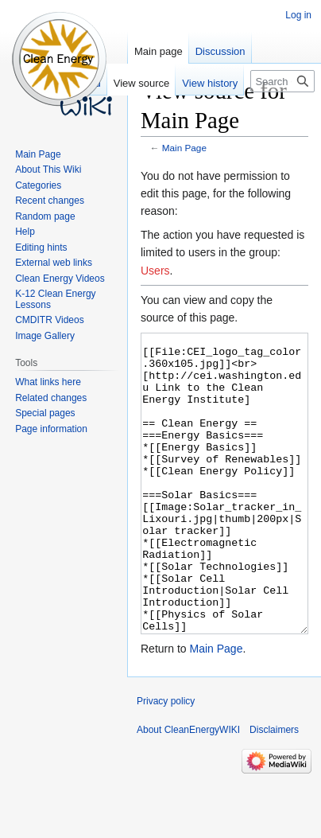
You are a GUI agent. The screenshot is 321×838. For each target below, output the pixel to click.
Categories (38, 185)
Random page (45, 216)
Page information (51, 429)
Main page (158, 51)
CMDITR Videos (49, 319)
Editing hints (41, 247)
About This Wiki (48, 169)
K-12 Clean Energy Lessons (55, 299)
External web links (53, 262)
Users (155, 270)
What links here (48, 382)
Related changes (51, 397)
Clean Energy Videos (60, 278)
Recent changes (49, 200)
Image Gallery (45, 335)
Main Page (184, 147)
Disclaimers (274, 789)
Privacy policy (166, 760)
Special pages (45, 413)
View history (210, 83)
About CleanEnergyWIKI (188, 789)
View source (142, 83)
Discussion (220, 51)
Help (25, 231)
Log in (298, 15)
